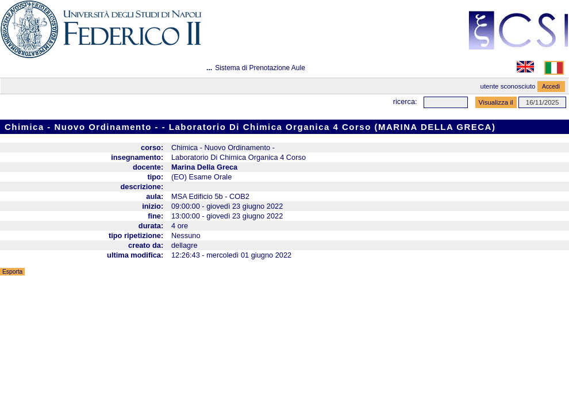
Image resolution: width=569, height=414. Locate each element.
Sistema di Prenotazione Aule (260, 68)
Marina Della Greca (204, 167)
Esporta (12, 272)
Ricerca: (405, 101)
